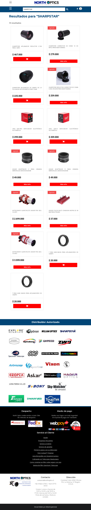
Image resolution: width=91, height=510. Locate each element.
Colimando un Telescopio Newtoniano (45, 459)
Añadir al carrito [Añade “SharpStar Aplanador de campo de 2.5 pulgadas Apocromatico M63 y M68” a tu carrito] (27, 100)
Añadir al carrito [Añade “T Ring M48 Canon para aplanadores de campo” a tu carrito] (27, 306)
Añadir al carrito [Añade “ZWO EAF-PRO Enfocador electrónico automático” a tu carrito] (27, 141)
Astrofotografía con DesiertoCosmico (45, 456)
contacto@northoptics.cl (45, 480)
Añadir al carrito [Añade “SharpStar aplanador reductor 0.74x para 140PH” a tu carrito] (27, 59)
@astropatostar (51, 507)
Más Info (63, 61)
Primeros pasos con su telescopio (45, 450)
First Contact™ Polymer (46, 453)
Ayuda (45, 438)
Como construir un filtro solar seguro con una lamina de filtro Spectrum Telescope (45, 463)
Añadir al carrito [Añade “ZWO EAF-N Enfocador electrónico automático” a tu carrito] (63, 141)
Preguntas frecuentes (45, 441)
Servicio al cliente (45, 444)
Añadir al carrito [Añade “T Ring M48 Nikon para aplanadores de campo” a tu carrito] (63, 265)
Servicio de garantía (45, 447)
